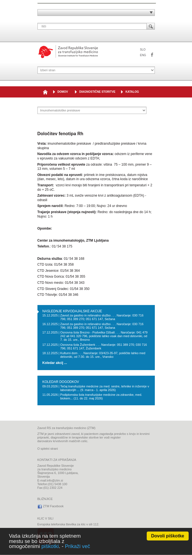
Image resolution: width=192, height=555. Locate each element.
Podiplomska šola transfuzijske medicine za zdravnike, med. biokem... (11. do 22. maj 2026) (101, 396)
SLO (143, 49)
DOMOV (63, 91)
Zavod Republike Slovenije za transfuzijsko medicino (68, 51)
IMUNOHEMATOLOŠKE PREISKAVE (85, 102)
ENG (143, 55)
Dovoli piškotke (167, 535)
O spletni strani (47, 448)
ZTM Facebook (152, 55)
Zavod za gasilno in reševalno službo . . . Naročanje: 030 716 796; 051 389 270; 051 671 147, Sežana (101, 317)
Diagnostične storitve (97, 91)
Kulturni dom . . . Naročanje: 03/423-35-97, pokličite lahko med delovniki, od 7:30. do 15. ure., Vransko (102, 354)
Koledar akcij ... (54, 363)
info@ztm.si (55, 480)
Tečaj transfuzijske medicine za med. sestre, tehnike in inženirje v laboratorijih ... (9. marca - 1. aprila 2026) (104, 388)
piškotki (50, 546)
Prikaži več (77, 546)
